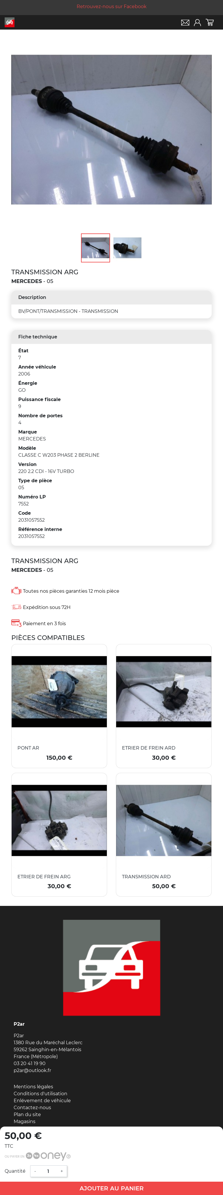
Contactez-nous (32, 1107)
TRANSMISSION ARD (146, 877)
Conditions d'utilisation (40, 1093)
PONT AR (28, 748)
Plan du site (27, 1114)
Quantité (15, 1171)
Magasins (24, 1121)
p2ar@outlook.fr (32, 1070)
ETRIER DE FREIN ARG (44, 877)
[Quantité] (48, 1171)
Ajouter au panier (112, 1188)
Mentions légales (33, 1086)
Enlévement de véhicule (42, 1100)
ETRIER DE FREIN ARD (148, 748)
